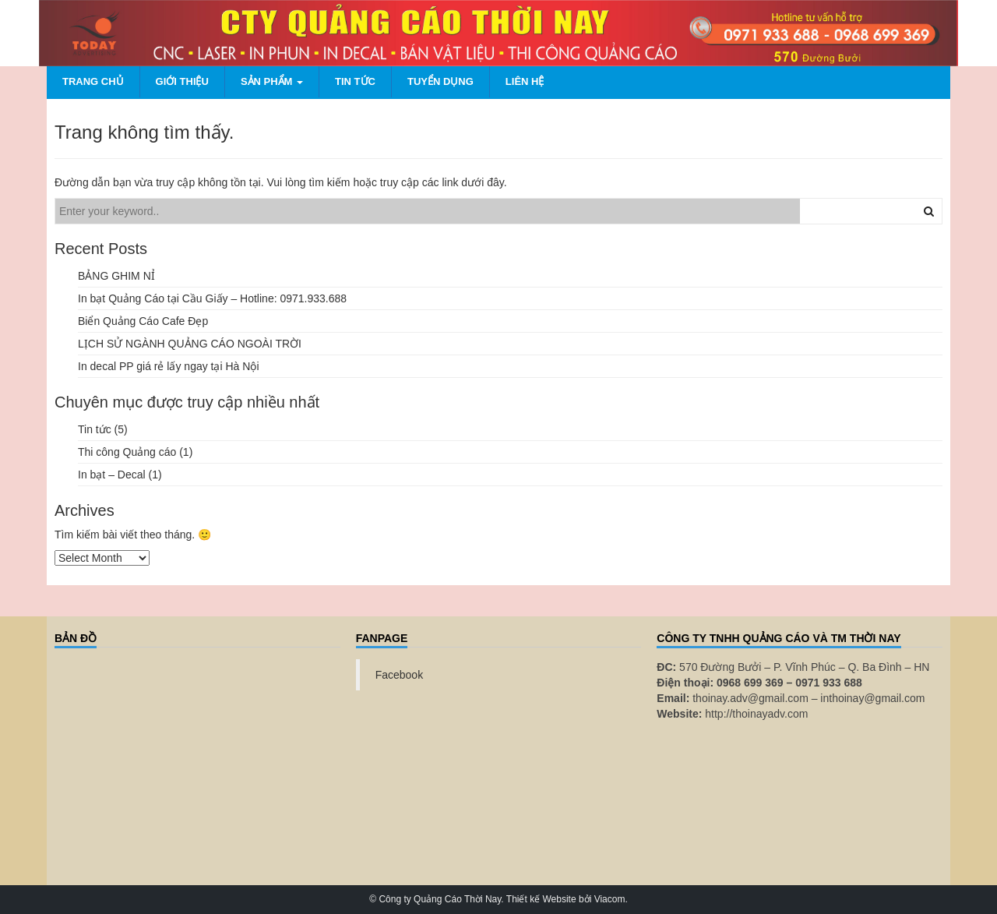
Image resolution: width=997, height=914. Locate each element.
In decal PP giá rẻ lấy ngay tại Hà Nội (168, 366)
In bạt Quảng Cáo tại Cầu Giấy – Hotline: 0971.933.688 (212, 298)
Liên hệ (525, 81)
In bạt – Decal (112, 474)
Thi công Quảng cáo (127, 452)
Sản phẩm (272, 81)
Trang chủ (93, 81)
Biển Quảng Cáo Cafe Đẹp (143, 321)
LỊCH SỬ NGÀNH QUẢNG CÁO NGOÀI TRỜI (189, 343)
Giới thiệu (182, 81)
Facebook (399, 675)
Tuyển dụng (440, 81)
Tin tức (355, 81)
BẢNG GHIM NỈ (116, 276)
